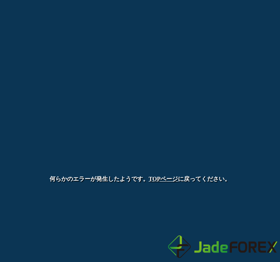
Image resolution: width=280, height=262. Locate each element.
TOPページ (163, 179)
